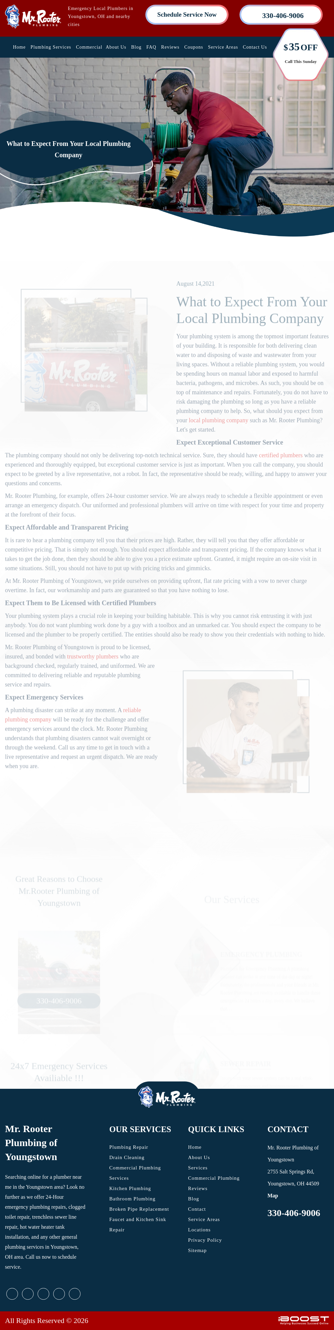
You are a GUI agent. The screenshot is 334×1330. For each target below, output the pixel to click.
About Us (116, 47)
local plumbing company (219, 432)
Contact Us (255, 47)
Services (198, 1167)
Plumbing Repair (128, 1147)
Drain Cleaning (127, 1157)
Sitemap (197, 1250)
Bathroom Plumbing (132, 1198)
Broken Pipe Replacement (139, 1209)
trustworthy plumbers (92, 669)
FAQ (151, 47)
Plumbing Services (51, 47)
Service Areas (223, 47)
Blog (136, 47)
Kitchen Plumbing (130, 1188)
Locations (199, 1229)
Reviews (170, 47)
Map (272, 1195)
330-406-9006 (293, 1213)
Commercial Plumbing (214, 1178)
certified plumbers (280, 467)
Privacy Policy (205, 1240)
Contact (197, 1209)
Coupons (193, 47)
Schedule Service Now (187, 14)
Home (19, 47)
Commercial (89, 47)
